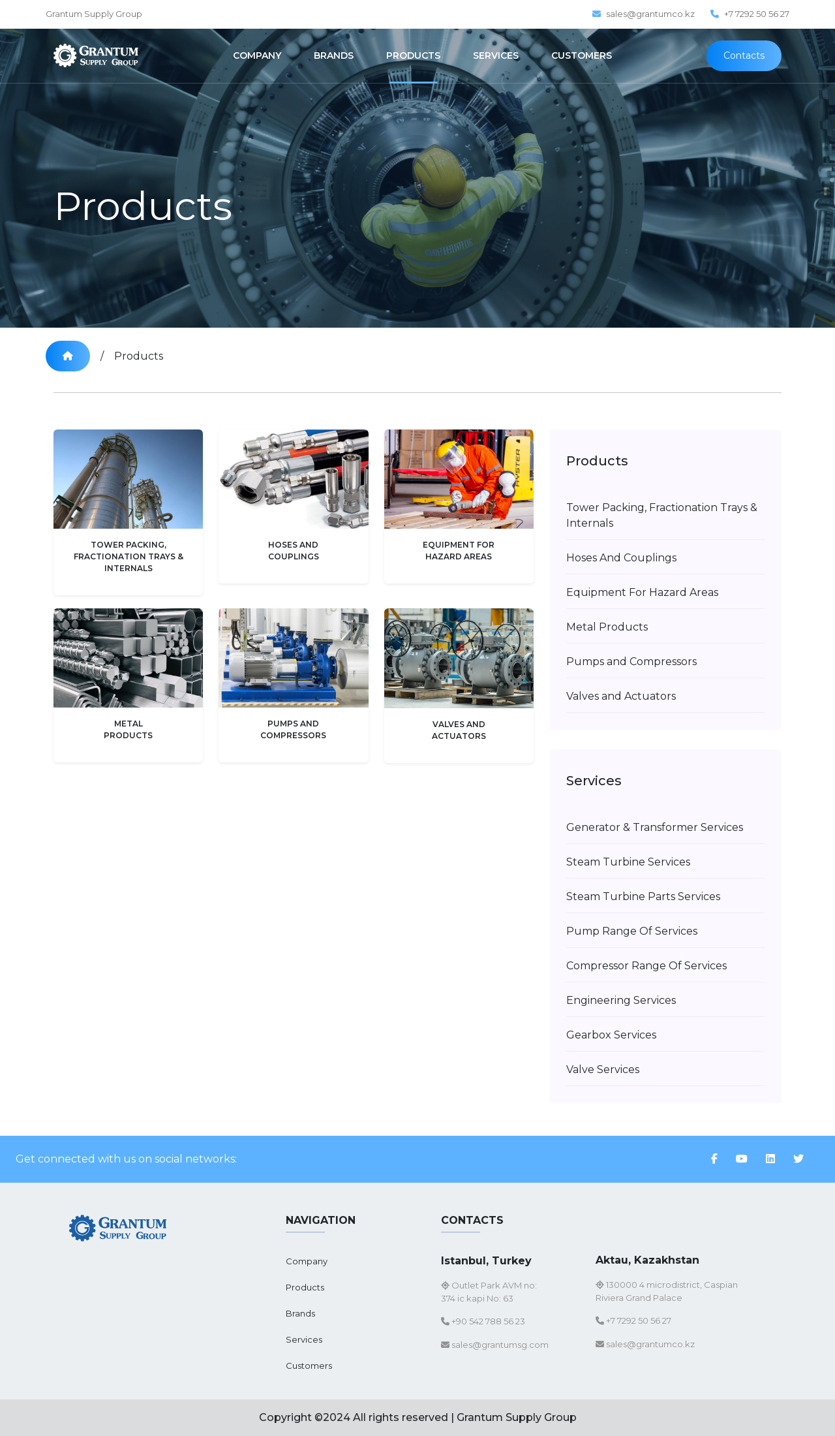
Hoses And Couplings (621, 558)
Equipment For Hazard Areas (642, 592)
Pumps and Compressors (631, 661)
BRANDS (334, 55)
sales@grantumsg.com (495, 1344)
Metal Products (607, 627)
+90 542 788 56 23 (483, 1321)
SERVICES (496, 55)
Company (306, 1261)
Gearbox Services (611, 1035)
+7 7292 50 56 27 (749, 13)
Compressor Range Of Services (646, 966)
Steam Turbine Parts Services (643, 896)
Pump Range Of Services (631, 931)
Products (138, 356)
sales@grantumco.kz (643, 13)
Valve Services (602, 1069)
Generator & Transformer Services (654, 827)
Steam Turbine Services (628, 862)
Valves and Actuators (621, 696)
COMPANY (257, 55)
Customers (309, 1365)
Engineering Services (621, 1000)
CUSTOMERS (581, 55)
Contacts (744, 55)
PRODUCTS (413, 55)
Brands (300, 1313)
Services (304, 1339)
